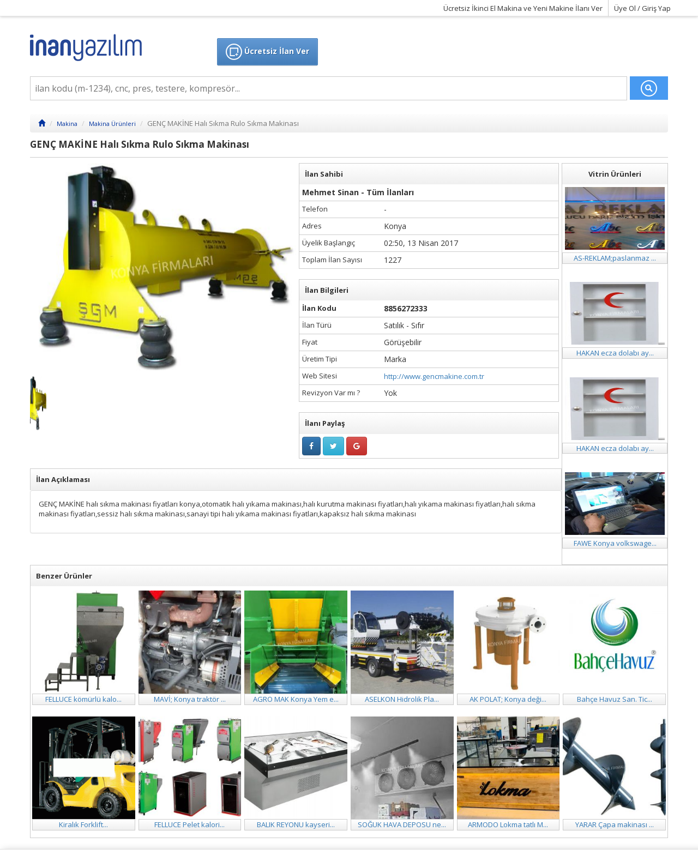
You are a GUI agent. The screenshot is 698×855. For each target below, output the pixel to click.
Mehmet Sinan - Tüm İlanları (358, 192)
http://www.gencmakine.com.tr (434, 376)
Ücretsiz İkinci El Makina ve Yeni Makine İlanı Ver (523, 8)
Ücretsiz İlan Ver (267, 52)
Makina (67, 123)
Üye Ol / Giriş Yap (642, 8)
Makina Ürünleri (112, 123)
